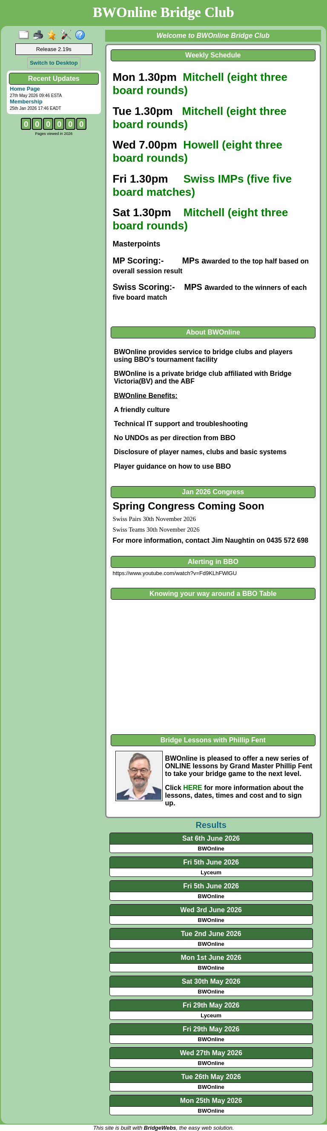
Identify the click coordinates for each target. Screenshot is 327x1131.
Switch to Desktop (54, 63)
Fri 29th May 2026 (211, 1005)
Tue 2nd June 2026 (211, 933)
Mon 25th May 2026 (211, 1100)
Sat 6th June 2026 (211, 838)
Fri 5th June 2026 (211, 862)
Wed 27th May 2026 (211, 1053)
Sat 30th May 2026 (211, 981)
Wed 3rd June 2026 (211, 909)
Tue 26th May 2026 (211, 1076)
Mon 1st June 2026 (211, 957)
